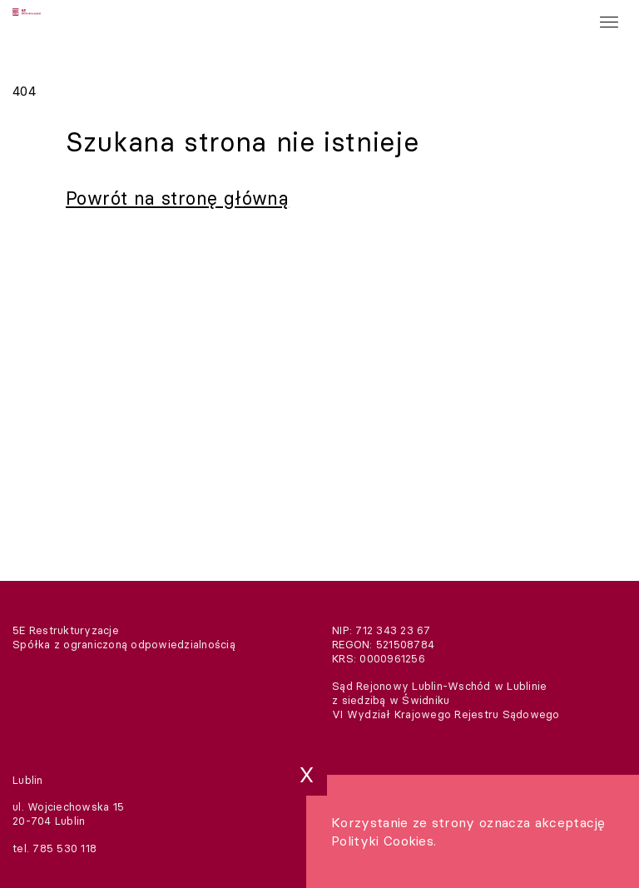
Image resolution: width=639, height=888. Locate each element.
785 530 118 (64, 848)
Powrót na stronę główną (177, 198)
